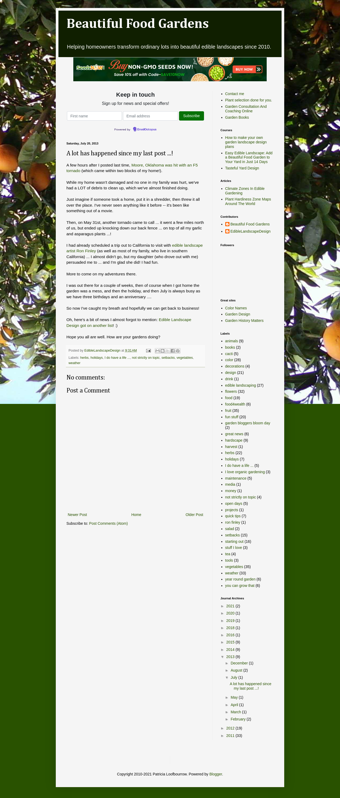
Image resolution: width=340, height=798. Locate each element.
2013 (231, 657)
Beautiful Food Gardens (137, 24)
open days (234, 503)
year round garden (240, 579)
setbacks (168, 358)
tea (227, 554)
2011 (231, 735)
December (240, 663)
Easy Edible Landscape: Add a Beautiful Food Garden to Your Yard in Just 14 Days (249, 157)
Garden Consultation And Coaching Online (246, 108)
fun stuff (232, 417)
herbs (84, 358)
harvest (231, 447)
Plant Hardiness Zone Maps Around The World (248, 201)
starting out (234, 541)
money (230, 491)
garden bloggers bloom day (247, 423)
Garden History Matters (244, 320)
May (235, 697)
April (235, 705)
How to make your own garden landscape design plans (246, 142)
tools (229, 560)
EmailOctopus (146, 129)
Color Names (236, 308)
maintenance (235, 478)
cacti (229, 354)
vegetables (185, 358)
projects (231, 510)
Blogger (215, 774)
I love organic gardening (245, 472)
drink (229, 379)
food (228, 398)
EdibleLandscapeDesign (251, 231)
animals (231, 341)
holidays (97, 358)
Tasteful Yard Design (242, 168)
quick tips (233, 516)
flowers (231, 391)
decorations (234, 366)
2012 (231, 728)
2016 (231, 635)
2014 (231, 649)
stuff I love (233, 547)
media (230, 484)
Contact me (234, 94)
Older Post (194, 515)
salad (229, 529)
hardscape (234, 440)
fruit (228, 410)
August (237, 670)
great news (234, 434)
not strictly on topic (146, 358)
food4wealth (235, 404)
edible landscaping (240, 385)
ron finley (232, 522)
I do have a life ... (117, 358)
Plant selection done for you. (248, 100)
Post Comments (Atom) (108, 523)
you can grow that (240, 585)
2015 (231, 642)
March (236, 712)
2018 (231, 628)
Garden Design (237, 314)
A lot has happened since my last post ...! (250, 686)
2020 (231, 613)
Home (136, 515)
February (238, 719)
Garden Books (237, 117)
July (234, 677)
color (229, 360)
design (230, 372)
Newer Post (77, 515)
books (230, 347)
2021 (231, 606)
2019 (231, 620)
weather (74, 363)
